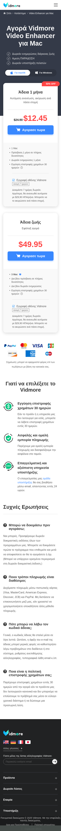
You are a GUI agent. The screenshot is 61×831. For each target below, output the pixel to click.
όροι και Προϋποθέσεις (17, 824)
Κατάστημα (20, 13)
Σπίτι (9, 13)
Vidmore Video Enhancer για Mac (30, 36)
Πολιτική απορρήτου (45, 824)
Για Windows (45, 73)
